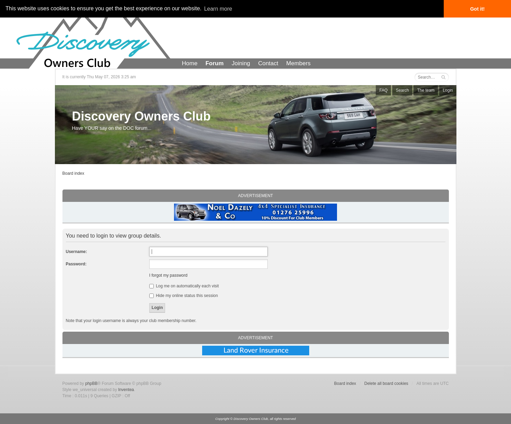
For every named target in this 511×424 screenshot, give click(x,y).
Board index (73, 173)
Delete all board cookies (386, 383)
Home (189, 63)
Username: (76, 251)
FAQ (383, 90)
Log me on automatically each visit (184, 286)
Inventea (126, 389)
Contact (268, 63)
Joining (241, 63)
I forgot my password (168, 275)
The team (425, 90)
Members (298, 63)
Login (448, 90)
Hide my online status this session (183, 295)
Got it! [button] (477, 9)
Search (402, 90)
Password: (76, 264)
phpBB (91, 383)
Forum (215, 63)
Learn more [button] (218, 9)
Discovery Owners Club (141, 116)
